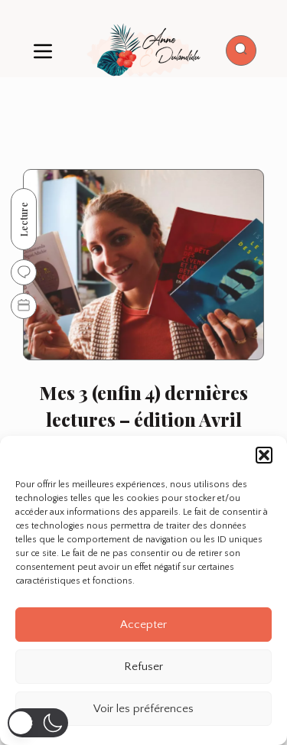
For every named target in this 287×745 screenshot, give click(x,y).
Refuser (143, 666)
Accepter (143, 624)
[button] (264, 455)
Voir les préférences (143, 708)
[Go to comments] (24, 272)
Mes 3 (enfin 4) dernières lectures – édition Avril (144, 405)
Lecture (24, 219)
